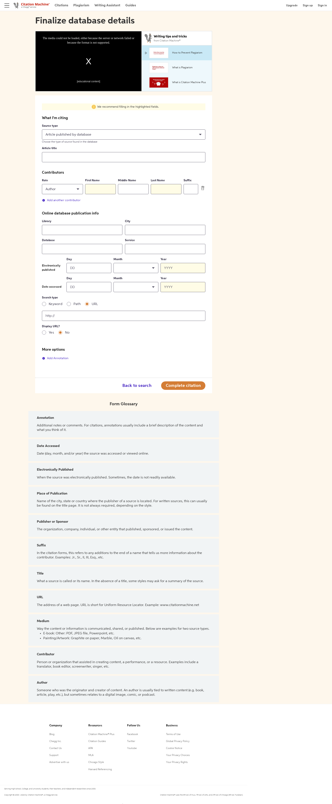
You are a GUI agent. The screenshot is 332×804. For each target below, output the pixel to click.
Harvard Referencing (100, 769)
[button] (123, 134)
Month (117, 259)
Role (45, 180)
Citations (61, 5)
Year (163, 259)
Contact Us (55, 748)
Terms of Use (173, 734)
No (67, 332)
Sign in (322, 5)
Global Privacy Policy (178, 741)
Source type (50, 125)
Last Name (158, 180)
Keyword (55, 304)
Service (130, 240)
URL (95, 304)
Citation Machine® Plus (101, 734)
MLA (91, 755)
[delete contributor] (202, 188)
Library (46, 221)
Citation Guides (97, 741)
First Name (92, 180)
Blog (51, 734)
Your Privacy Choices (178, 755)
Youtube (132, 748)
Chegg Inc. (55, 741)
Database (48, 240)
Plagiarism (81, 5)
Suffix (187, 180)
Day (69, 259)
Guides (130, 5)
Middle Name (127, 180)
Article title (49, 148)
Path (77, 304)
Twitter (131, 741)
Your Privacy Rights (177, 762)
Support (53, 755)
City (127, 221)
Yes (51, 332)
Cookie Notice (174, 748)
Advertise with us (59, 762)
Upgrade (292, 5)
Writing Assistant (107, 5)
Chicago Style (96, 762)
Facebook (132, 734)
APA (90, 748)
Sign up (308, 5)
